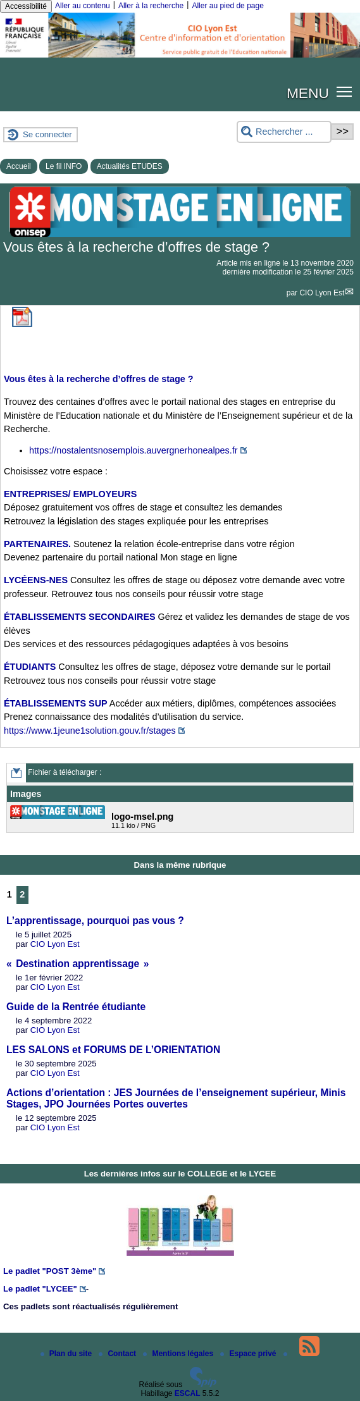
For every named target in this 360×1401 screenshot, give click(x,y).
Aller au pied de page (227, 5)
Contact (118, 1353)
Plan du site (67, 1353)
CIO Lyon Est (321, 292)
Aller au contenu (82, 5)
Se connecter (47, 134)
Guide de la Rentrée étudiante (76, 1006)
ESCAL (188, 1393)
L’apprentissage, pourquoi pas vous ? (95, 920)
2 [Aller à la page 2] (22, 894)
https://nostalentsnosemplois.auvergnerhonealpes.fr (133, 450)
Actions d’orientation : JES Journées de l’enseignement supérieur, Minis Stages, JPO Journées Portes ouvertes (175, 1098)
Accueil (18, 166)
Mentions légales (179, 1353)
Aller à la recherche (150, 5)
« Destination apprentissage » (77, 963)
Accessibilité (26, 6)
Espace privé (249, 1353)
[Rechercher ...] (284, 132)
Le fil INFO (64, 166)
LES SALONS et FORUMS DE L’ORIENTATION (113, 1049)
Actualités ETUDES (130, 166)
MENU (308, 93)
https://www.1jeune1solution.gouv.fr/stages (90, 730)
